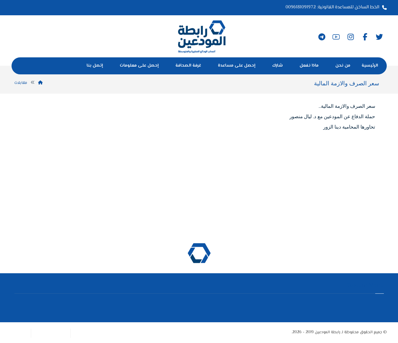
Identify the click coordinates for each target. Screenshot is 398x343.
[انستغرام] (350, 37)
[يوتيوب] (336, 37)
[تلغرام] (322, 37)
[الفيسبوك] (365, 37)
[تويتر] (379, 37)
